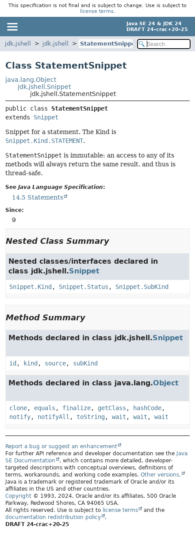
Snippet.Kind (30, 286)
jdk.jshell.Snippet (44, 86)
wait (119, 416)
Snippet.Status (83, 286)
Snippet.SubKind (141, 286)
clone (18, 407)
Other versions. (161, 475)
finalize (76, 407)
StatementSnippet (109, 43)
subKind (85, 363)
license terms (97, 11)
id (12, 363)
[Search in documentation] (164, 44)
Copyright (18, 496)
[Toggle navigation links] (11, 26)
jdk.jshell (18, 43)
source (55, 363)
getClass (112, 407)
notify (20, 416)
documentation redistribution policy (53, 517)
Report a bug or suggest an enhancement (61, 446)
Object (166, 383)
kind (30, 363)
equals (44, 407)
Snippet (46, 117)
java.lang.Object (30, 79)
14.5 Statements (37, 197)
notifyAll (53, 416)
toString (90, 416)
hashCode (147, 407)
